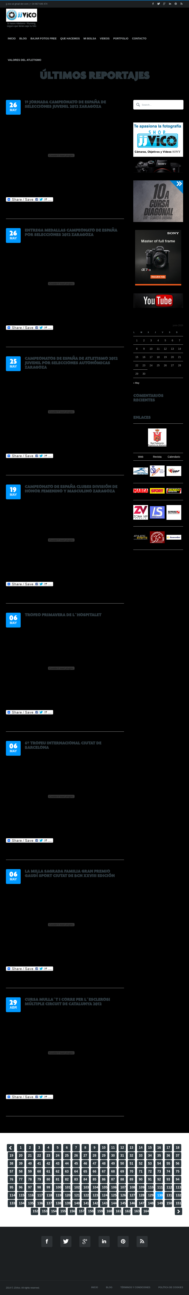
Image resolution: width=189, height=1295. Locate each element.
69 (122, 1171)
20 (21, 1155)
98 (39, 1187)
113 (178, 1187)
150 (169, 1203)
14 (140, 1147)
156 (72, 1211)
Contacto (139, 38)
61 (48, 1171)
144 (114, 1203)
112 (169, 1187)
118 (49, 1195)
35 (159, 1155)
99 (48, 1187)
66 (94, 1171)
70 (131, 1171)
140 (77, 1203)
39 (21, 1163)
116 (31, 1195)
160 (109, 1211)
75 (177, 1171)
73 (159, 1171)
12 (122, 1147)
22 (39, 1155)
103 (86, 1187)
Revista (157, 456)
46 (85, 1163)
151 (178, 1203)
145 (123, 1203)
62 (57, 1171)
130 (160, 1195)
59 (30, 1171)
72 (150, 1171)
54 (159, 1163)
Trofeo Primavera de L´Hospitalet (63, 615)
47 (94, 1163)
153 (44, 1211)
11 (113, 1147)
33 (140, 1155)
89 (131, 1179)
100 (58, 1187)
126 (123, 1195)
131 (169, 1195)
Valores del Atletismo (24, 59)
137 (49, 1203)
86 (104, 1179)
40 (30, 1163)
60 (39, 1171)
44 (67, 1163)
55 (168, 1163)
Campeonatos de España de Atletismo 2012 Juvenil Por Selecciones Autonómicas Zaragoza (71, 362)
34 (150, 1155)
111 (160, 1187)
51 (131, 1163)
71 (140, 1171)
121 (77, 1195)
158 (91, 1211)
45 (76, 1163)
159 (100, 1211)
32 (131, 1155)
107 (123, 1187)
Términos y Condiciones (135, 1287)
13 (131, 1147)
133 (12, 1203)
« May (136, 383)
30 (113, 1155)
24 (57, 1155)
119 (58, 1195)
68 (113, 1171)
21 (30, 1155)
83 (76, 1179)
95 (11, 1187)
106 (114, 1187)
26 (76, 1155)
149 (160, 1203)
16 (159, 1147)
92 (159, 1179)
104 (95, 1187)
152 (35, 1211)
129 (151, 1195)
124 (104, 1195)
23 (48, 1155)
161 (118, 1211)
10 (104, 1147)
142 (95, 1203)
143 (104, 1203)
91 (150, 1179)
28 (94, 1155)
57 (11, 1171)
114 (12, 1195)
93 (168, 1179)
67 (104, 1171)
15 (150, 1147)
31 (122, 1155)
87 (113, 1179)
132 (178, 1195)
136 (40, 1203)
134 (21, 1203)
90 (140, 1179)
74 (168, 1171)
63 (67, 1171)
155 (63, 1211)
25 (67, 1155)
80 (48, 1179)
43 (57, 1163)
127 (132, 1195)
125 (114, 1195)
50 (122, 1163)
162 (127, 1211)
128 (141, 1195)
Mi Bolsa (89, 38)
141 (86, 1203)
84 (85, 1179)
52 (140, 1163)
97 (30, 1187)
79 (39, 1179)
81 (57, 1179)
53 (150, 1163)
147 (141, 1203)
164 (146, 1211)
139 (68, 1203)
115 (21, 1195)
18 (177, 1147)
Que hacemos (70, 38)
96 (21, 1187)
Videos (105, 38)
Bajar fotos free (43, 38)
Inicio (12, 38)
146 (132, 1203)
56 (177, 1163)
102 (77, 1187)
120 (68, 1195)
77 (21, 1179)
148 (151, 1203)
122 (86, 1195)
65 (85, 1171)
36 (168, 1155)
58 (21, 1171)
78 (30, 1179)
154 (54, 1211)
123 (95, 1195)
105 (104, 1187)
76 (11, 1179)
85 (94, 1179)
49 (113, 1163)
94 (177, 1179)
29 (104, 1155)
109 (141, 1187)
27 (85, 1155)
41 (39, 1163)
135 (31, 1203)
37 (177, 1155)
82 (67, 1179)
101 (68, 1187)
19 (11, 1155)
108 (132, 1187)
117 (40, 1195)
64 (76, 1171)
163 (137, 1211)
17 (168, 1147)
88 (122, 1179)
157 (81, 1211)
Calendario (174, 456)
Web (140, 456)
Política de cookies (170, 1287)
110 (151, 1187)
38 (11, 1163)
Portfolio (120, 38)
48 (104, 1163)
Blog (23, 38)
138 (58, 1203)
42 (48, 1163)
